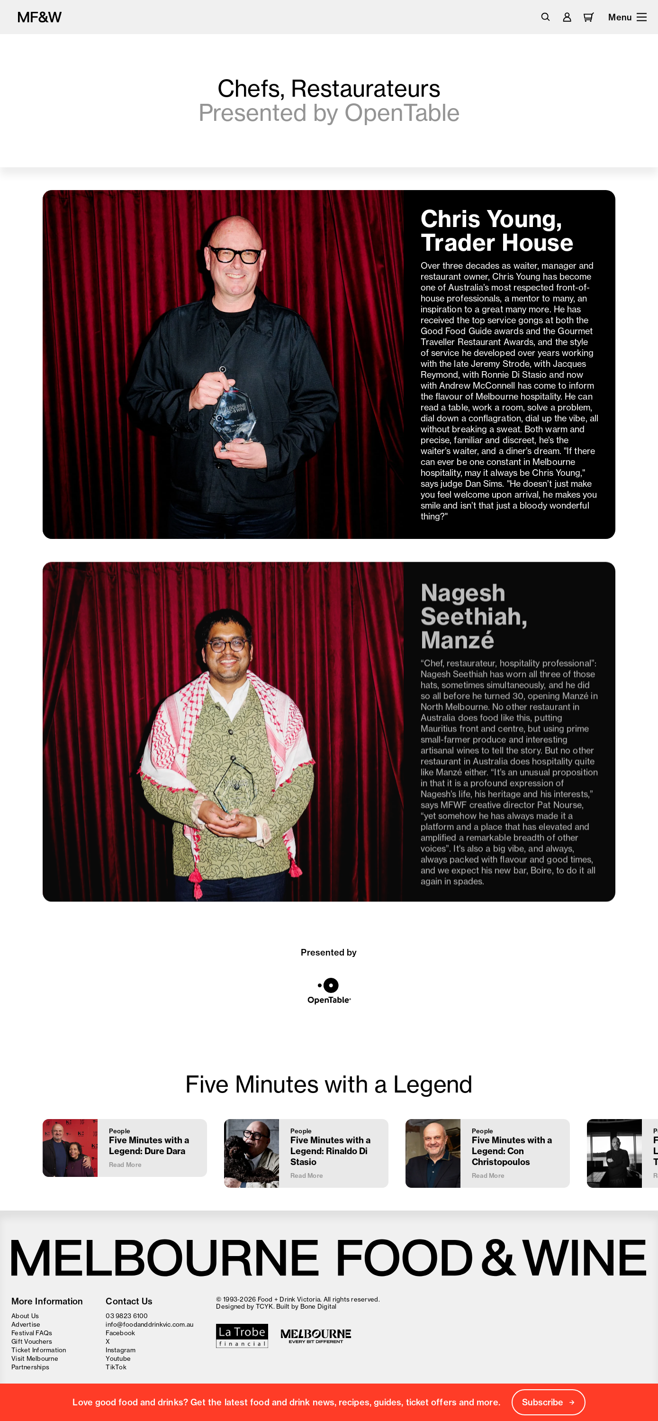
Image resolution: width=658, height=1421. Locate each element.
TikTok (116, 1367)
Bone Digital (318, 1306)
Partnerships (30, 1367)
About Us (25, 1316)
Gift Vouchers (31, 1341)
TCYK (264, 1306)
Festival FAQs (31, 1333)
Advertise (25, 1324)
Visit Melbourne (34, 1358)
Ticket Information (38, 1350)
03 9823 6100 (127, 1316)
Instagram (120, 1350)
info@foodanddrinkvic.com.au (149, 1324)
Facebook (120, 1333)
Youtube (118, 1358)
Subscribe (548, 1402)
